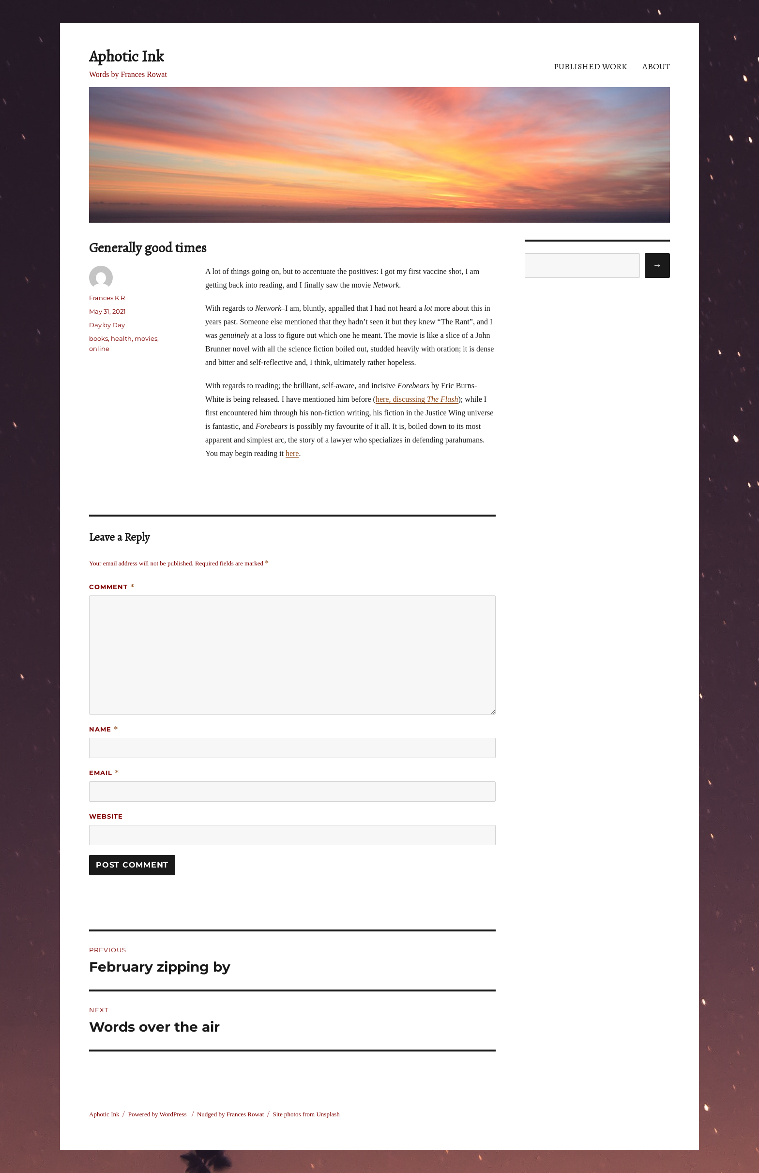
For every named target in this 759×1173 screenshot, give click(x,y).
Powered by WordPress (158, 1114)
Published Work (590, 66)
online (99, 348)
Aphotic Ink (126, 56)
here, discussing (417, 399)
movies (146, 338)
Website (106, 816)
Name (104, 729)
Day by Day (107, 325)
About (656, 66)
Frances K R (107, 298)
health (121, 338)
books (98, 338)
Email (104, 773)
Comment (112, 587)
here (292, 453)
